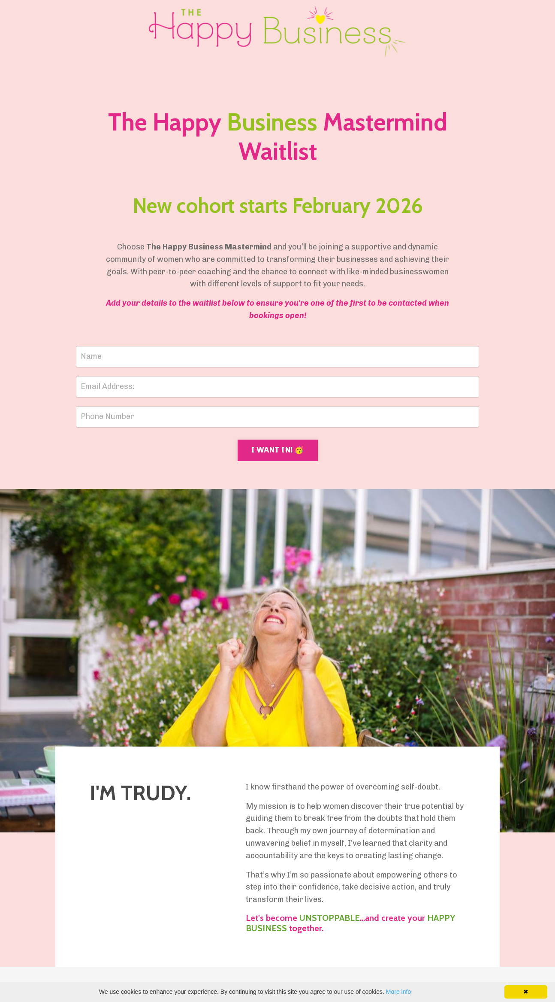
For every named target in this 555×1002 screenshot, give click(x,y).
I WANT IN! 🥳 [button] (277, 450)
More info (398, 991)
